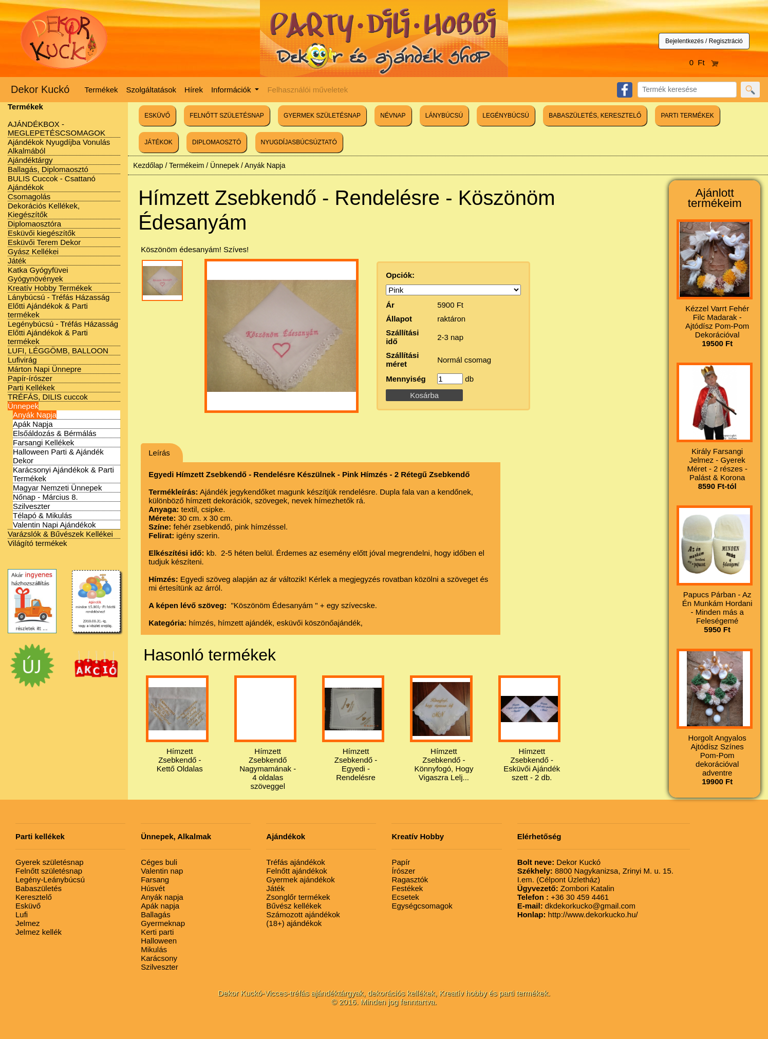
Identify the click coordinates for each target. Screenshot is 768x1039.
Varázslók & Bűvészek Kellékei (60, 534)
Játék (17, 260)
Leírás (159, 452)
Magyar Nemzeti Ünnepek (57, 487)
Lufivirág (22, 359)
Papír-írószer (30, 378)
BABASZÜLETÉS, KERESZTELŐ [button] (595, 115)
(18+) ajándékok (294, 923)
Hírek (193, 89)
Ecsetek (405, 897)
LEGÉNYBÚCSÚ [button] (505, 115)
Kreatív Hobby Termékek (50, 288)
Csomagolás (29, 196)
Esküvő (28, 905)
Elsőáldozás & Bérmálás (55, 433)
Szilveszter (31, 506)
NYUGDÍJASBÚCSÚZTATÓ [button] (299, 142)
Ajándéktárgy (30, 160)
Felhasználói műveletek (307, 89)
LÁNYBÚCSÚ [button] (444, 115)
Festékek (407, 888)
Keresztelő (33, 897)
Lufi (21, 914)
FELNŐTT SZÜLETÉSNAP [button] (227, 115)
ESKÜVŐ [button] (157, 115)
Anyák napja (162, 897)
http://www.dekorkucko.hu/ (577, 914)
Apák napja (160, 905)
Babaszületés (38, 888)
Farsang (155, 879)
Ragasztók (409, 879)
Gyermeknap (163, 923)
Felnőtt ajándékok (296, 870)
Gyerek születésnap (49, 862)
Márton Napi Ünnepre (44, 369)
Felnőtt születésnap (48, 870)
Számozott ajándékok (303, 914)
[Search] (687, 90)
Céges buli (159, 862)
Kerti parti (157, 932)
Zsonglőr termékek (298, 897)
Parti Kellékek (31, 387)
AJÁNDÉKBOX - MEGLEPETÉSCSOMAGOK (56, 128)
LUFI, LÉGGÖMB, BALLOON (58, 350)
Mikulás (154, 949)
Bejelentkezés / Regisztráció (704, 41)
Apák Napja (33, 424)
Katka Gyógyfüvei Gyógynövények (38, 274)
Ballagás (156, 914)
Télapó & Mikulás (42, 515)
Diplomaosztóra (34, 223)
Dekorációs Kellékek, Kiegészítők (44, 210)
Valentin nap (162, 870)
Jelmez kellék (38, 932)
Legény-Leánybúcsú (50, 879)
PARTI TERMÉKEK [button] (687, 115)
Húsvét (153, 888)
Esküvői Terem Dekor (44, 242)
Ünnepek (23, 406)
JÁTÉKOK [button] (158, 142)
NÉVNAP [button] (392, 115)
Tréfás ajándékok (295, 862)
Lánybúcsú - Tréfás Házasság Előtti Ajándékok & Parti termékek (58, 306)
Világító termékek (37, 543)
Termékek (101, 89)
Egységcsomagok (421, 905)
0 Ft (704, 62)
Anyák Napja (35, 414)
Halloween (159, 940)
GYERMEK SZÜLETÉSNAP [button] (322, 115)
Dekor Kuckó (40, 89)
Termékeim (186, 165)
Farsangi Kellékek (43, 442)
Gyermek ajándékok (300, 879)
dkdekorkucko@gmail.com (576, 905)
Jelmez (27, 923)
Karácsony (159, 958)
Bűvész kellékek (294, 905)
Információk (232, 89)
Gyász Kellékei (33, 251)
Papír (400, 862)
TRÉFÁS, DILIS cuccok (48, 396)
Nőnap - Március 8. (45, 497)
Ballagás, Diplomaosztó (48, 169)
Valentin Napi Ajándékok (54, 524)
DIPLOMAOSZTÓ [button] (216, 142)
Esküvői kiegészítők (42, 233)
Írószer (403, 870)
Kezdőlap (148, 165)
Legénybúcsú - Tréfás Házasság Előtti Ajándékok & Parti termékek (63, 332)
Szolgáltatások (151, 89)
